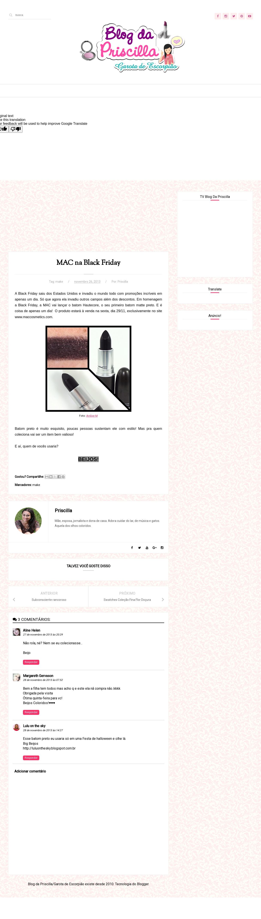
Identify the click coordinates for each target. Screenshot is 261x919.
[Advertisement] (88, 221)
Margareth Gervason (38, 676)
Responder (31, 662)
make (59, 281)
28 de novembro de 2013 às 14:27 (43, 730)
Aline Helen (31, 630)
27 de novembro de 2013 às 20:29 (43, 634)
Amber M (92, 415)
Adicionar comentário (30, 771)
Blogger (143, 884)
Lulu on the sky (34, 726)
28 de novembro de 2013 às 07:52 (43, 680)
